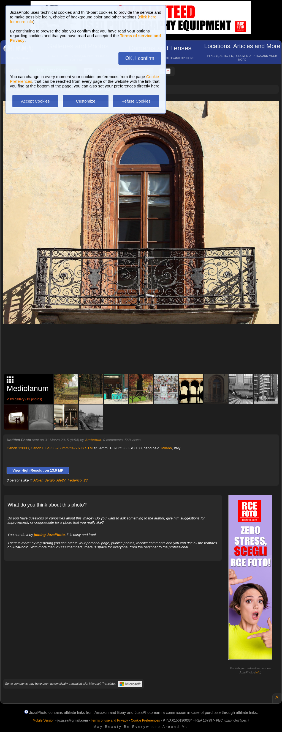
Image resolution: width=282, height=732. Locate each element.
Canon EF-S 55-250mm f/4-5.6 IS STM (62, 448)
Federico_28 (78, 480)
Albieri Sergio (44, 480)
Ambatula (93, 440)
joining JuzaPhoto (49, 535)
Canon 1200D (18, 448)
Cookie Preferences (145, 720)
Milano (166, 448)
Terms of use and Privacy (109, 720)
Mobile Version (44, 720)
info (257, 672)
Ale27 (61, 480)
